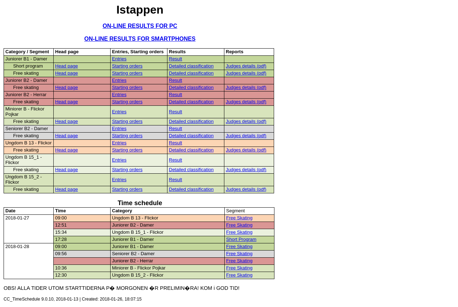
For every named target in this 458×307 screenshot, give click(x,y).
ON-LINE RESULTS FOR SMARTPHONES (140, 39)
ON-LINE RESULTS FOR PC (140, 26)
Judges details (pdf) (246, 66)
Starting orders (127, 66)
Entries (119, 58)
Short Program (241, 239)
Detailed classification (191, 66)
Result (175, 58)
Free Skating (239, 218)
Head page (66, 66)
